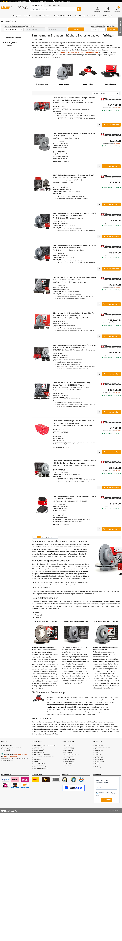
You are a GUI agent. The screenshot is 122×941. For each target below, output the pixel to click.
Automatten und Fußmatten (102, 747)
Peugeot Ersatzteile (69, 757)
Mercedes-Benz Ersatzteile (71, 754)
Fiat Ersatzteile (68, 750)
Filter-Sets (98, 754)
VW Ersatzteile (68, 765)
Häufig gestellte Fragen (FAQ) (42, 754)
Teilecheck (36, 761)
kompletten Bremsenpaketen (88, 700)
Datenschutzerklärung (40, 752)
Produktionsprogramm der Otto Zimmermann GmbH (79, 52)
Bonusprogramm (38, 750)
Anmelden (107, 799)
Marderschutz (99, 756)
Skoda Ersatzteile (69, 761)
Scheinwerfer (98, 763)
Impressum (37, 757)
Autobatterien (99, 745)
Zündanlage (98, 766)
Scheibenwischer (99, 761)
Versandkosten (117, 107)
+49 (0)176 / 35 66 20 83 (20, 754)
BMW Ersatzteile (69, 747)
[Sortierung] (106, 93)
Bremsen (97, 748)
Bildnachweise (38, 747)
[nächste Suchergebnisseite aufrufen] (56, 537)
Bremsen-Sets (99, 750)
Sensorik (97, 765)
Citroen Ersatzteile (69, 748)
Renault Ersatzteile (69, 759)
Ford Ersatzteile (68, 752)
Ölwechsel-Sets (99, 757)
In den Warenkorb (111, 125)
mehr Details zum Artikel (61, 161)
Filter (96, 752)
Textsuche (38, 5)
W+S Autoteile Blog (39, 765)
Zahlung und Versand (40, 766)
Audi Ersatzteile (68, 745)
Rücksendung (37, 759)
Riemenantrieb (99, 759)
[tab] (37, 5)
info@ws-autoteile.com (10, 756)
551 (51, 537)
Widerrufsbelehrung (39, 763)
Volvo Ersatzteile (69, 763)
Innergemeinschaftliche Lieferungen (44, 756)
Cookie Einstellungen (39, 748)
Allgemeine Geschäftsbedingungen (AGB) (45, 745)
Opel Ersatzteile (68, 756)
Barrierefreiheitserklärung (41, 768)
